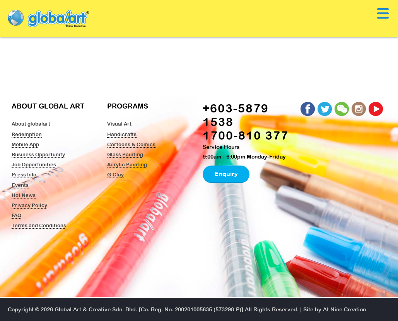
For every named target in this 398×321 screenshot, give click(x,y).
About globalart (31, 124)
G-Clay (115, 174)
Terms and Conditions (39, 225)
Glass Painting (125, 154)
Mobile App (25, 144)
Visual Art (119, 124)
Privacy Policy (29, 205)
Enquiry (226, 173)
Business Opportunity (38, 154)
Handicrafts (122, 134)
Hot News (24, 195)
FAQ (16, 215)
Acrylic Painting (127, 164)
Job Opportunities (34, 164)
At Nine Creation (344, 309)
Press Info (24, 174)
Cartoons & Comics (131, 144)
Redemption (27, 134)
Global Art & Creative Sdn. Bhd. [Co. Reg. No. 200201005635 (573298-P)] (149, 309)
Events (20, 185)
